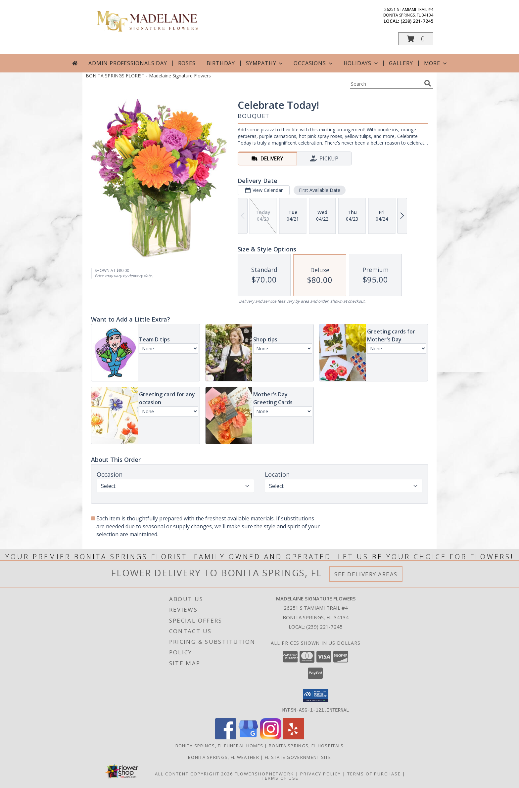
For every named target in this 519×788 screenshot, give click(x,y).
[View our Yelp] (293, 737)
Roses (187, 63)
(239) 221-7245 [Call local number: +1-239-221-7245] (417, 21)
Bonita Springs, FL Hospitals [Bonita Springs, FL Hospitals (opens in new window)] (306, 745)
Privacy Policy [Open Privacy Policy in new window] (320, 773)
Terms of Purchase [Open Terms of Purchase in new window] (374, 773)
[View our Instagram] (270, 737)
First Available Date (319, 190)
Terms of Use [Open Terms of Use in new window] (280, 778)
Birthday (221, 63)
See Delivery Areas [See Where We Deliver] (366, 574)
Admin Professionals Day (127, 63)
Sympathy (265, 63)
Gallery (401, 63)
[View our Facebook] (225, 737)
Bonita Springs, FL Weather (223, 757)
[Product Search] (385, 83)
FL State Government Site (298, 757)
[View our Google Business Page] (248, 737)
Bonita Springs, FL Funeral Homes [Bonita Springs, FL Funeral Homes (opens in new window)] (219, 745)
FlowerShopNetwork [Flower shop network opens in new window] (264, 773)
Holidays (361, 63)
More (436, 63)
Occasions (314, 63)
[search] (427, 83)
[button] (415, 38)
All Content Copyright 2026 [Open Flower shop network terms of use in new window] (194, 773)
